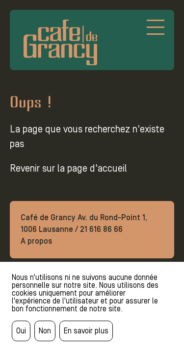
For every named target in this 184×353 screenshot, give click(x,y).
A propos (36, 241)
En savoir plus (86, 330)
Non (45, 330)
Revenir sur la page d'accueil (68, 168)
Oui (21, 330)
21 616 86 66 (101, 229)
